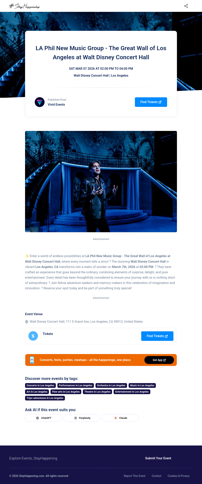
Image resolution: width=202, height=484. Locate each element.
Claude (120, 418)
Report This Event (134, 475)
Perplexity (82, 418)
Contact (156, 475)
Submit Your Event (152, 458)
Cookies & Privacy (179, 475)
